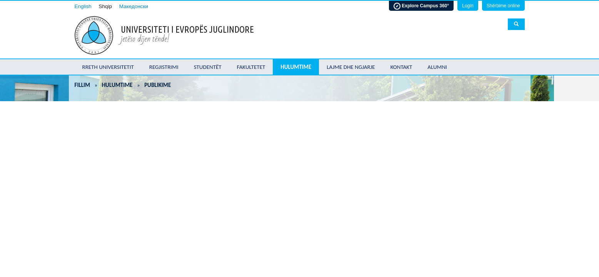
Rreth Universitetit (108, 66)
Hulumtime (295, 66)
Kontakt (401, 66)
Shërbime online (503, 5)
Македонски (133, 6)
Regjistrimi (164, 66)
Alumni (437, 66)
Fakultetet (251, 66)
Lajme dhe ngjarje (351, 66)
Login (467, 5)
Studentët (208, 66)
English (83, 6)
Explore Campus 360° (421, 6)
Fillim (82, 85)
